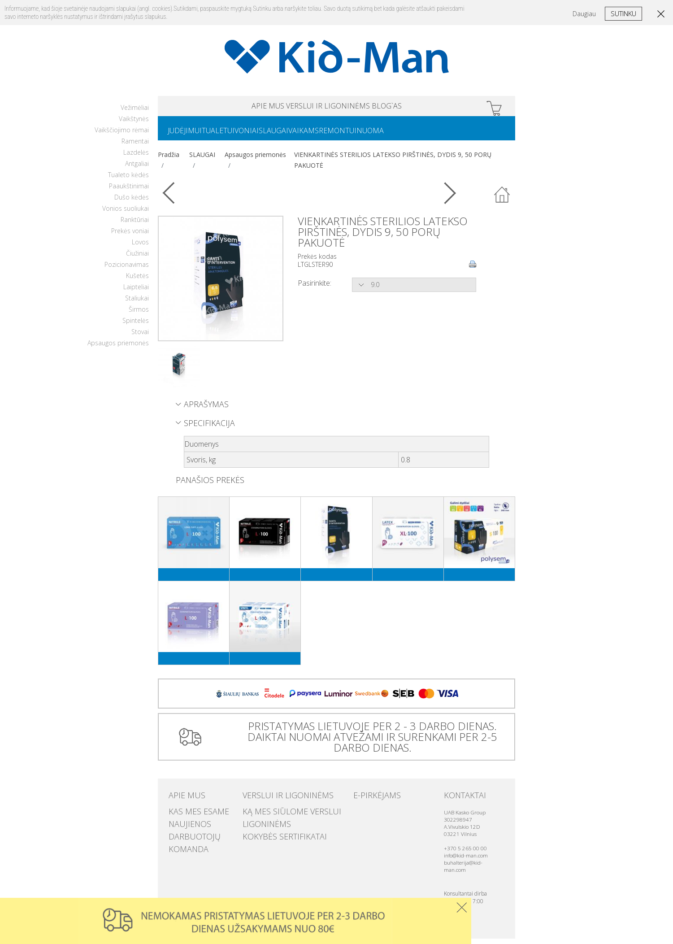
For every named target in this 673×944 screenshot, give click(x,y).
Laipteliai (136, 292)
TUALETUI (229, 135)
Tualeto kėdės (128, 180)
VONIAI (264, 135)
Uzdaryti (461, 907)
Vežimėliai (135, 113)
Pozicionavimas (126, 269)
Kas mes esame (190, 815)
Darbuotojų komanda (202, 833)
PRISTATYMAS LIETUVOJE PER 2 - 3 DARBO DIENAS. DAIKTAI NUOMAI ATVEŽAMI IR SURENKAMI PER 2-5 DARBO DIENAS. (369, 742)
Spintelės (135, 326)
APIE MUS (232, 107)
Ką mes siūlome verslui (278, 815)
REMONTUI (377, 135)
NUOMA (416, 135)
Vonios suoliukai (125, 213)
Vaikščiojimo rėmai (122, 135)
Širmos (139, 314)
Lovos (140, 247)
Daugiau (584, 13)
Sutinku (623, 13)
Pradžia (168, 160)
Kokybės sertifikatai (272, 833)
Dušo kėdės (131, 202)
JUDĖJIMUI (188, 135)
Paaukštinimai (129, 191)
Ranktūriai (135, 225)
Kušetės (137, 281)
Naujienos (184, 824)
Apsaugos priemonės (118, 348)
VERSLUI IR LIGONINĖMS (328, 107)
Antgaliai (137, 169)
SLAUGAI (298, 135)
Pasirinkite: (314, 288)
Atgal (502, 200)
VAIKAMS (336, 135)
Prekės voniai (130, 236)
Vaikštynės (134, 124)
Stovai (140, 337)
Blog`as (422, 107)
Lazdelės (136, 157)
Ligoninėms (260, 824)
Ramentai (135, 146)
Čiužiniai (137, 258)
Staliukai (137, 303)
